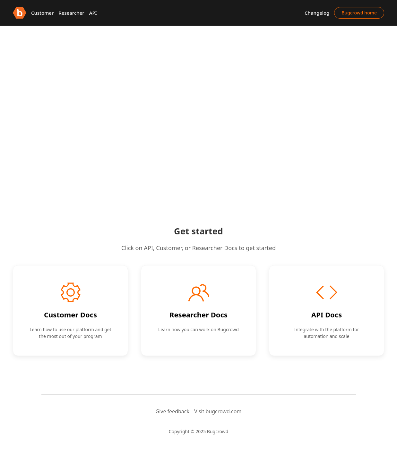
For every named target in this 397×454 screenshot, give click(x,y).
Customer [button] (42, 13)
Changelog (317, 13)
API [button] (93, 13)
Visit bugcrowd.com (217, 411)
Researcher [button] (71, 13)
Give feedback (173, 411)
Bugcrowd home (359, 13)
